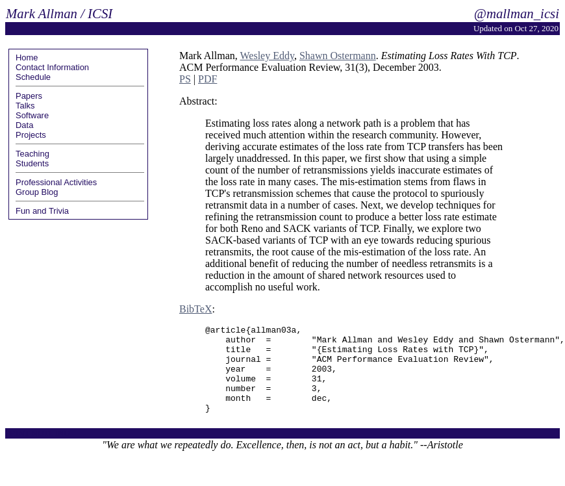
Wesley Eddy (267, 55)
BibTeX (195, 308)
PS (185, 78)
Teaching (32, 154)
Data (24, 125)
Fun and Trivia (42, 211)
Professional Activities (56, 182)
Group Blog (37, 192)
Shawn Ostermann (337, 55)
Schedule (33, 77)
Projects (31, 135)
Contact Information (52, 67)
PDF (207, 78)
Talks (25, 105)
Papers (29, 96)
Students (32, 163)
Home (27, 57)
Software (32, 115)
